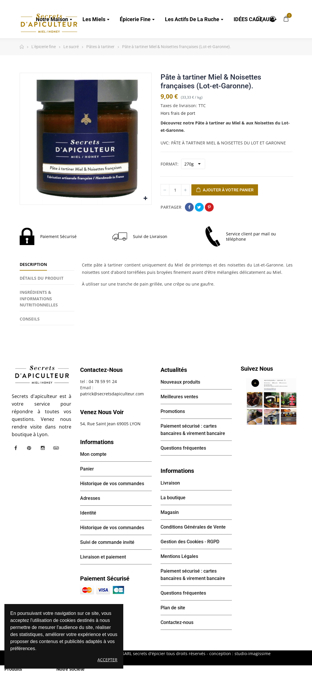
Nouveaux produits (180, 382)
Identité (88, 513)
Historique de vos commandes (112, 483)
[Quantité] (175, 190)
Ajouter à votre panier (225, 190)
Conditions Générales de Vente (193, 527)
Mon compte (273, 19)
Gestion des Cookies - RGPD (190, 541)
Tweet (199, 207)
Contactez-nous (177, 622)
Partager (189, 207)
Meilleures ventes (179, 396)
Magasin (170, 512)
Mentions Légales (179, 556)
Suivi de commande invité (107, 542)
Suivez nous (257, 368)
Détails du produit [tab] (41, 278)
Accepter (107, 659)
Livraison (170, 483)
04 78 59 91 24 (103, 381)
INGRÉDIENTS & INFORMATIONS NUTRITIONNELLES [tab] (39, 298)
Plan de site (173, 607)
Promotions (173, 411)
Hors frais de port (178, 113)
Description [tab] (33, 264)
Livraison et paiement (103, 557)
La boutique (173, 497)
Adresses (90, 498)
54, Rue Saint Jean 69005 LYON (110, 423)
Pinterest (209, 207)
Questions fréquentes (183, 448)
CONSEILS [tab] (30, 319)
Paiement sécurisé (104, 578)
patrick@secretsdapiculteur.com (112, 394)
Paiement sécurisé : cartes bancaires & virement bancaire (193, 429)
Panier (87, 469)
